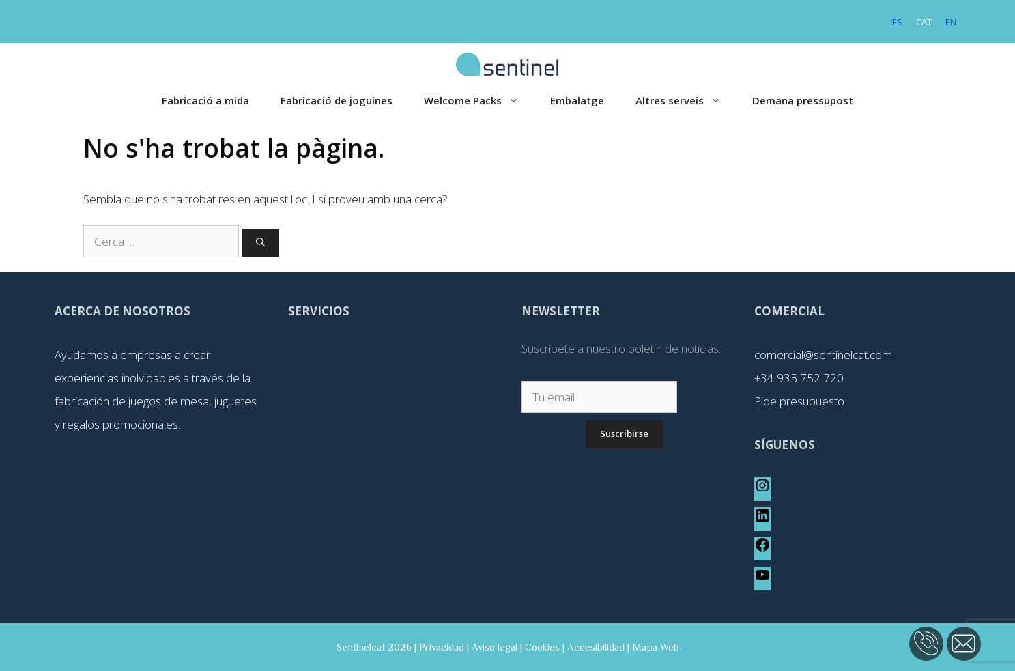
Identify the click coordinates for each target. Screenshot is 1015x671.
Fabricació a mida (205, 100)
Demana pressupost (802, 100)
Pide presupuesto (799, 401)
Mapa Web (655, 647)
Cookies (542, 647)
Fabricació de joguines (336, 100)
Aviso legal (494, 647)
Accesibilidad (596, 647)
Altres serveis (686, 101)
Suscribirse (624, 433)
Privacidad (441, 647)
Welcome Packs (479, 101)
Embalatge (577, 100)
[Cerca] (260, 243)
